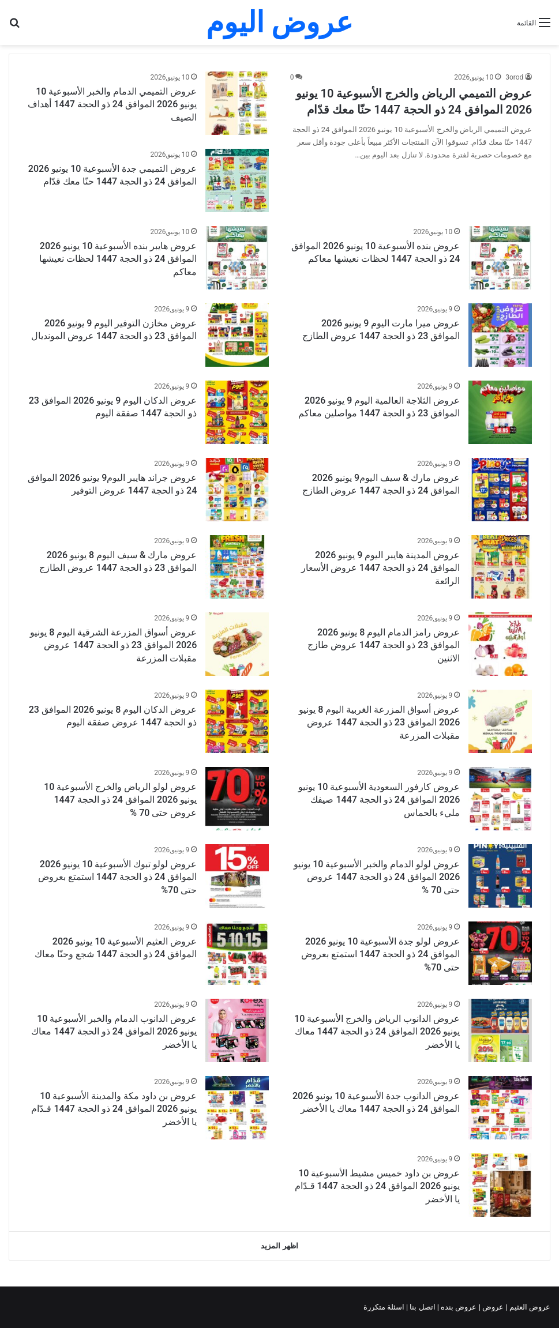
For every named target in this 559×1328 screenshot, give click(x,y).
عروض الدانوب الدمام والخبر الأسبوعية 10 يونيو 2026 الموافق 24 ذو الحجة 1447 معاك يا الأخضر (114, 1031)
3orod (514, 77)
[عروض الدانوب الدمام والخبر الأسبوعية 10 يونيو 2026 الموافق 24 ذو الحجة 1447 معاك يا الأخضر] (237, 1030)
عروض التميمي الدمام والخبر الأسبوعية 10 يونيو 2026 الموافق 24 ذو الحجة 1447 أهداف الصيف (112, 104)
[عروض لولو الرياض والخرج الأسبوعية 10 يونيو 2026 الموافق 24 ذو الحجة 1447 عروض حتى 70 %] (237, 798)
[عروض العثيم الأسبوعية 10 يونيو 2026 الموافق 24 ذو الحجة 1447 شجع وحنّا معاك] (237, 953)
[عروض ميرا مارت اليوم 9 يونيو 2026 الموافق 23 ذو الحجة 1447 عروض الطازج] (500, 335)
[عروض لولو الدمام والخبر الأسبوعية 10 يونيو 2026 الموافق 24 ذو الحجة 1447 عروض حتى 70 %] (500, 876)
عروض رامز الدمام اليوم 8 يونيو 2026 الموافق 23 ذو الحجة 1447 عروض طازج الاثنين (383, 645)
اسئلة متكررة (384, 1307)
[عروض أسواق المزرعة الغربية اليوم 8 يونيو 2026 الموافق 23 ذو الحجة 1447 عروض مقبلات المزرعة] (500, 721)
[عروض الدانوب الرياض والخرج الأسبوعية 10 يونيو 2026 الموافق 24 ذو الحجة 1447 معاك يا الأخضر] (500, 1030)
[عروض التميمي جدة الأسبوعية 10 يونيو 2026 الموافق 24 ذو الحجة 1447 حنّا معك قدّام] (237, 180)
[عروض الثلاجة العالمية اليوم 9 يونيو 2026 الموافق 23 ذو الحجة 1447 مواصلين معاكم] (500, 412)
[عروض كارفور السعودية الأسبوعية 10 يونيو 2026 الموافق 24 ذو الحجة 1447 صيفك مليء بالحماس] (500, 798)
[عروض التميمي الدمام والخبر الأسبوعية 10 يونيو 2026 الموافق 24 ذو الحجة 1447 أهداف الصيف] (237, 103)
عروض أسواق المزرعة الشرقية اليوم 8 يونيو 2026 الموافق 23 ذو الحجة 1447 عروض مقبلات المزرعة (113, 645)
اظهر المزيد (279, 1246)
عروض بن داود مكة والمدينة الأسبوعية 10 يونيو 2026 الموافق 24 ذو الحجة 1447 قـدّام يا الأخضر (114, 1108)
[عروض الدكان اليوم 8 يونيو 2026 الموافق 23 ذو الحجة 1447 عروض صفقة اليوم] (237, 721)
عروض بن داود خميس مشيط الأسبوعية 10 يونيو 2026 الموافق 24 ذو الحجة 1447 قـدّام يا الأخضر (377, 1186)
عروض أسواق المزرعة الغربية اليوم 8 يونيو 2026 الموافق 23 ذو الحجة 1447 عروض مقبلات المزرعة (379, 722)
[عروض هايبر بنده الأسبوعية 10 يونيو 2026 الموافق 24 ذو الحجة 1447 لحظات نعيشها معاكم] (237, 257)
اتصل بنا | (421, 1307)
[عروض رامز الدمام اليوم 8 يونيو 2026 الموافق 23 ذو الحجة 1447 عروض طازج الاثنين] (500, 644)
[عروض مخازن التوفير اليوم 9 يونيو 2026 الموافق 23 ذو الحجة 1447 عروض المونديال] (237, 335)
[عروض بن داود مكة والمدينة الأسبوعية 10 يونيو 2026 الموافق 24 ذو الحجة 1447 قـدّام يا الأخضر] (237, 1107)
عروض (493, 1307)
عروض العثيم (529, 1307)
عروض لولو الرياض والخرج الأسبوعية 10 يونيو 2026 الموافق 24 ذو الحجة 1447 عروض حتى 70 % (120, 799)
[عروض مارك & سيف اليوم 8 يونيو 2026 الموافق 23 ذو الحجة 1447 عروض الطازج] (237, 567)
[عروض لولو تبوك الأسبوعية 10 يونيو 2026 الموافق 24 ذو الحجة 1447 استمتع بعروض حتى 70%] (237, 876)
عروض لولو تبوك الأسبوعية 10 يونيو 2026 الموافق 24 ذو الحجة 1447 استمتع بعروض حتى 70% (117, 877)
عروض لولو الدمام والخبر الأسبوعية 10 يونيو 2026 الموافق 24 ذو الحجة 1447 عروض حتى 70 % (377, 877)
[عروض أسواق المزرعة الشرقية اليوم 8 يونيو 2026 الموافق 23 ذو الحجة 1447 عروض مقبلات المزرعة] (237, 644)
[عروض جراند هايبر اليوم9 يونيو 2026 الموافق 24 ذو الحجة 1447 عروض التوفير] (237, 489)
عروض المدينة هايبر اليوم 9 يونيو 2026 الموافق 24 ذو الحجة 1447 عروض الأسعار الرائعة (380, 568)
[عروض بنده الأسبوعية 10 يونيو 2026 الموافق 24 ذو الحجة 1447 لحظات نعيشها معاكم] (500, 257)
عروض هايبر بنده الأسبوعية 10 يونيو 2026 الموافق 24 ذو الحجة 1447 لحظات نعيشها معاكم (118, 258)
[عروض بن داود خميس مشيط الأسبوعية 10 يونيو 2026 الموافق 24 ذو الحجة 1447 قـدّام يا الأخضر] (500, 1185)
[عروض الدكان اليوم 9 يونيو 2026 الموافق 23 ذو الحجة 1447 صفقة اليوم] (237, 412)
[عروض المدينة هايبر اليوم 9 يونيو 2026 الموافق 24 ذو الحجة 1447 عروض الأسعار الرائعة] (500, 567)
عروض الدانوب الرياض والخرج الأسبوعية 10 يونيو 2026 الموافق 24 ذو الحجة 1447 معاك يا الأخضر (377, 1031)
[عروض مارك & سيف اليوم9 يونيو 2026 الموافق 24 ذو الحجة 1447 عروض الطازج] (500, 489)
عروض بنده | (458, 1307)
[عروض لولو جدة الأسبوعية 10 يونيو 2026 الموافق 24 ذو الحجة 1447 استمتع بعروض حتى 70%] (500, 953)
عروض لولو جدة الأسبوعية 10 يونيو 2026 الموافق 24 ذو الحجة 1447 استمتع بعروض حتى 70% (380, 954)
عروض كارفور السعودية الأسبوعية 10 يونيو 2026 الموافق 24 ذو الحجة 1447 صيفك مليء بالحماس (379, 799)
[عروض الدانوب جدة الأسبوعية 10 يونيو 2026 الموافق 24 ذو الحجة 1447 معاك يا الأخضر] (500, 1107)
